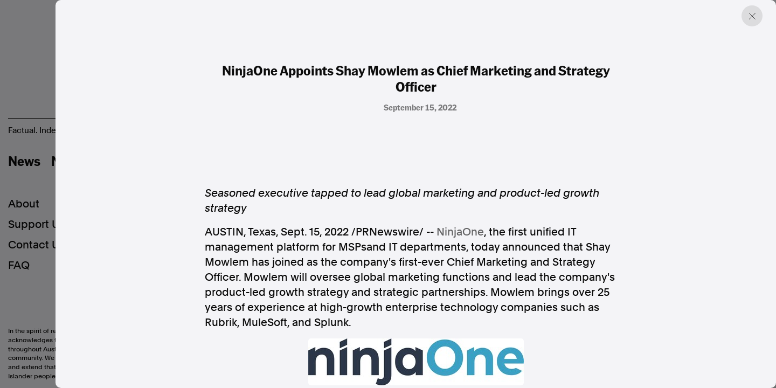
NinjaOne (460, 231)
